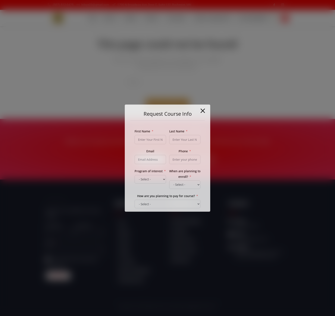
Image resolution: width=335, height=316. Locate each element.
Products (152, 18)
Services (131, 18)
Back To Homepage (167, 103)
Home (92, 18)
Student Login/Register (212, 18)
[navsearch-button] (285, 18)
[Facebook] (274, 5)
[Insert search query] (167, 82)
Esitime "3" (209, 307)
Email (50, 243)
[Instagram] (282, 5)
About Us (110, 18)
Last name (83, 225)
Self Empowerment (252, 18)
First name (53, 225)
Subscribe (58, 275)
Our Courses (176, 18)
